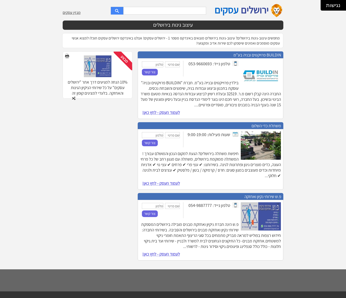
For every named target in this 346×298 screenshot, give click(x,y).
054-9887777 (200, 205)
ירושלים (255, 10)
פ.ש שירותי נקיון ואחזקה (262, 196)
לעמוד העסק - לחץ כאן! (161, 112)
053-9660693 (200, 64)
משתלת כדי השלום (266, 125)
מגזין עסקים (72, 12)
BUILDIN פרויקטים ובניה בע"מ (257, 55)
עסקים (226, 10)
